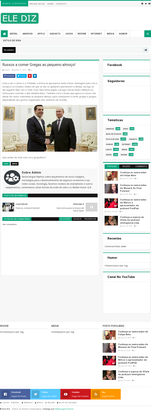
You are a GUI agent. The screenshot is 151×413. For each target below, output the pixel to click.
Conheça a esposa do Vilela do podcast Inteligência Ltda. (132, 220)
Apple (41, 34)
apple (125, 129)
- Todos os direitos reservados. (26, 409)
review (124, 155)
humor (109, 144)
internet (126, 144)
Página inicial (37, 4)
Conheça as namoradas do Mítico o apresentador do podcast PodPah (133, 360)
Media (110, 34)
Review (82, 34)
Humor (123, 34)
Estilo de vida (12, 40)
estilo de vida (112, 139)
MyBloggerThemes (64, 409)
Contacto (61, 4)
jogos (109, 149)
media (14, 164)
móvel (109, 155)
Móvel (14, 34)
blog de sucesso (113, 134)
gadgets (133, 139)
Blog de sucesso (67, 403)
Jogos (69, 34)
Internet (96, 34)
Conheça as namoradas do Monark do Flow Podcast (133, 188)
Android (28, 34)
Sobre (50, 4)
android (110, 129)
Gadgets (55, 34)
